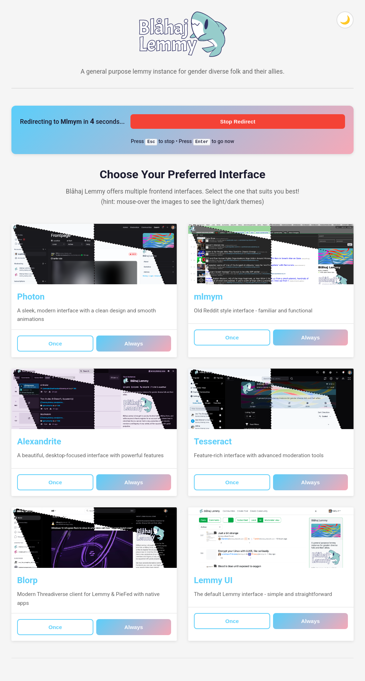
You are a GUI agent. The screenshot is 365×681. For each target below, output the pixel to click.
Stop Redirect (238, 121)
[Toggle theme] (345, 19)
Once (55, 343)
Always (133, 343)
